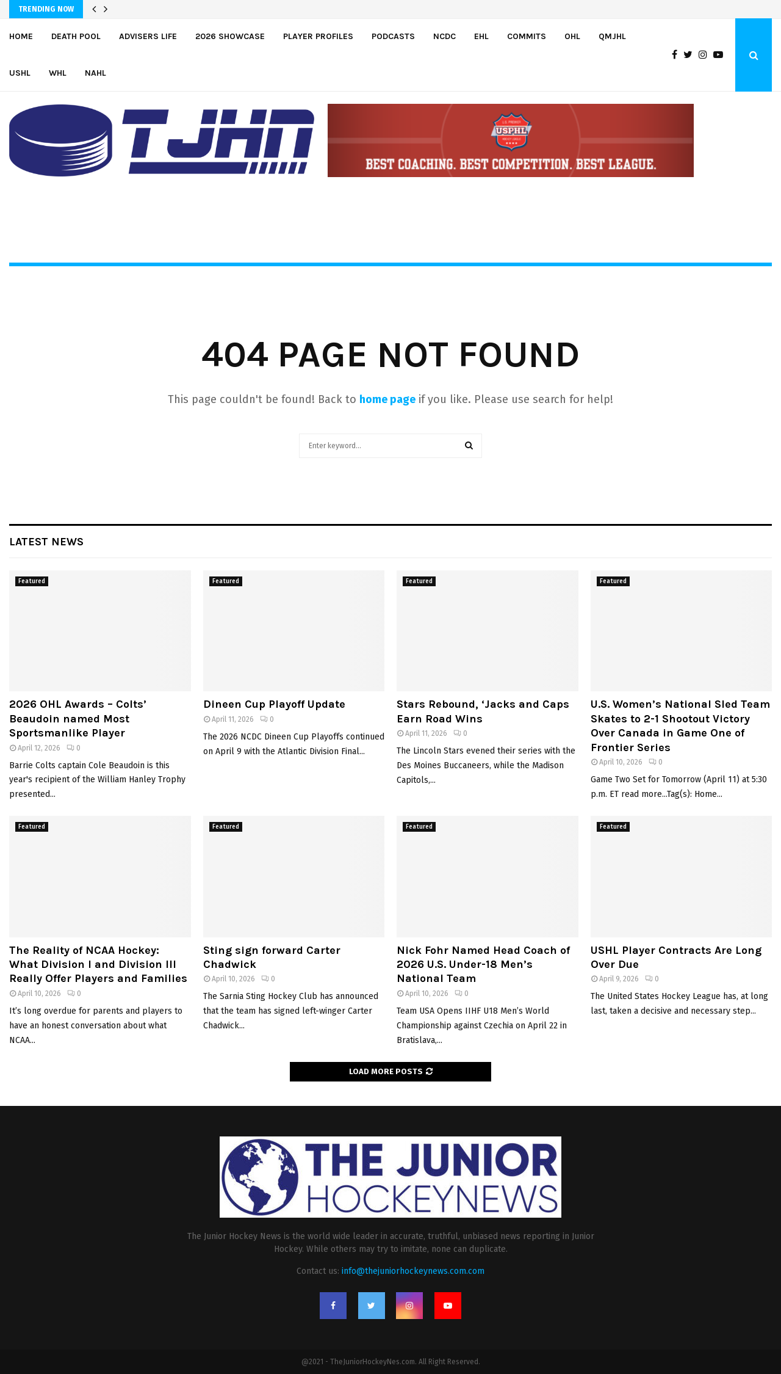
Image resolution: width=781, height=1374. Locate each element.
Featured (31, 581)
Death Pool (76, 36)
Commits (526, 36)
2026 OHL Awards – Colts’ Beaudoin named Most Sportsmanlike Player (77, 718)
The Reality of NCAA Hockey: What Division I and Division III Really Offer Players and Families (98, 964)
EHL (481, 36)
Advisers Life (148, 36)
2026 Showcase (230, 36)
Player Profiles (318, 36)
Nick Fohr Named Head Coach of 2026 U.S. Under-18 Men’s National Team (483, 964)
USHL (20, 73)
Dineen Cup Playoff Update (274, 704)
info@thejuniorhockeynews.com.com (413, 1271)
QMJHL (612, 36)
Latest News (46, 541)
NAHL (95, 73)
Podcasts (393, 36)
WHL (58, 73)
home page (387, 399)
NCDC (444, 36)
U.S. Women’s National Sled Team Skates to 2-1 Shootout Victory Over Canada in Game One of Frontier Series (680, 725)
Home (21, 36)
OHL (572, 36)
